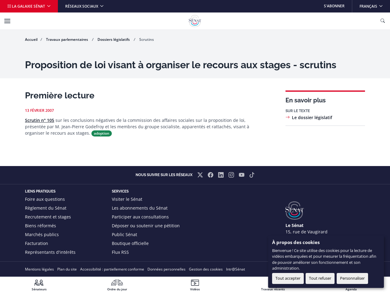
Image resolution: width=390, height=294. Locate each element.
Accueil (31, 39)
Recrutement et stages (48, 217)
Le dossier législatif (312, 117)
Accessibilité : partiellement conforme (112, 269)
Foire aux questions (45, 199)
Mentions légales (39, 269)
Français (374, 4)
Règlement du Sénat (45, 208)
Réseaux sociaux (82, 6)
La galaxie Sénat (26, 6)
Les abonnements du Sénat (140, 208)
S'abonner (334, 6)
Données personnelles (166, 269)
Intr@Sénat (235, 269)
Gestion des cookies (206, 269)
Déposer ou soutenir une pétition (146, 225)
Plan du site (67, 269)
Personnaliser (352, 278)
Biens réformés (40, 225)
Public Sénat (124, 234)
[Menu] (7, 21)
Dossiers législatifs (114, 39)
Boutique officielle (130, 243)
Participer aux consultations (140, 217)
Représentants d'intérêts (50, 252)
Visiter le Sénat (127, 199)
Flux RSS (120, 252)
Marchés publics (42, 234)
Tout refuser (320, 278)
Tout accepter (287, 278)
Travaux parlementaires (67, 39)
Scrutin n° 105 (39, 120)
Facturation (36, 243)
